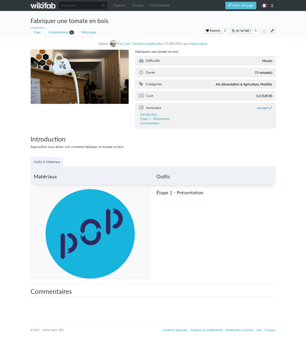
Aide (259, 330)
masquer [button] (263, 108)
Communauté (160, 5)
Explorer (120, 5)
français (264, 5)
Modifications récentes (240, 330)
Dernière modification (148, 43)
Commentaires (58, 32)
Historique (88, 32)
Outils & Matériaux (47, 162)
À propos (270, 330)
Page (37, 32)
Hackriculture (198, 43)
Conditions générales (175, 330)
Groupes (138, 5)
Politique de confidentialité (207, 330)
